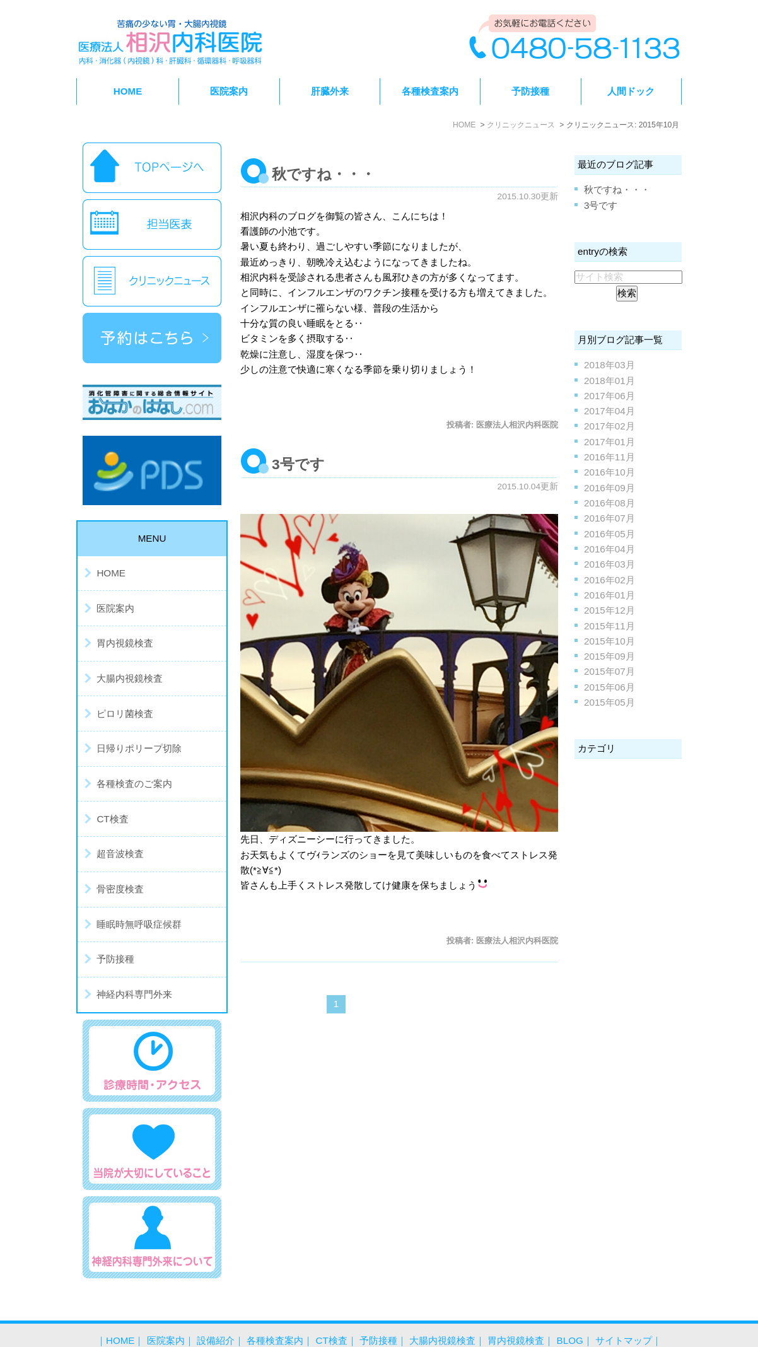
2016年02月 (609, 579)
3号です (298, 464)
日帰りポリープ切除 (139, 748)
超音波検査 (120, 853)
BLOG (570, 1314)
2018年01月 (609, 380)
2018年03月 (609, 364)
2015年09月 (609, 656)
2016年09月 (609, 487)
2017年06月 (609, 395)
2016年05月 (609, 533)
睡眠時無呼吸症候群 (139, 924)
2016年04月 (609, 549)
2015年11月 (609, 626)
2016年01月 (609, 595)
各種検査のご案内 (134, 783)
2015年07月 (609, 671)
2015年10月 (609, 641)
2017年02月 (609, 426)
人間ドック (631, 91)
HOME (128, 91)
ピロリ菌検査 (124, 713)
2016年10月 (609, 472)
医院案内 (115, 608)
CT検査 (112, 818)
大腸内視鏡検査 (129, 678)
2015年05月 (609, 702)
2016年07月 (609, 518)
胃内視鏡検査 (124, 643)
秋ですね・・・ (323, 174)
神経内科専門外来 (134, 994)
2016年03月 (609, 564)
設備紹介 (216, 1314)
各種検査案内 (275, 1314)
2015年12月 (609, 610)
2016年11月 (609, 457)
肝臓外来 (330, 91)
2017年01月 (609, 441)
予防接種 (530, 91)
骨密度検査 (120, 888)
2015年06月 (609, 687)
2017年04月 (609, 410)
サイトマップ (623, 1314)
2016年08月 (609, 503)
